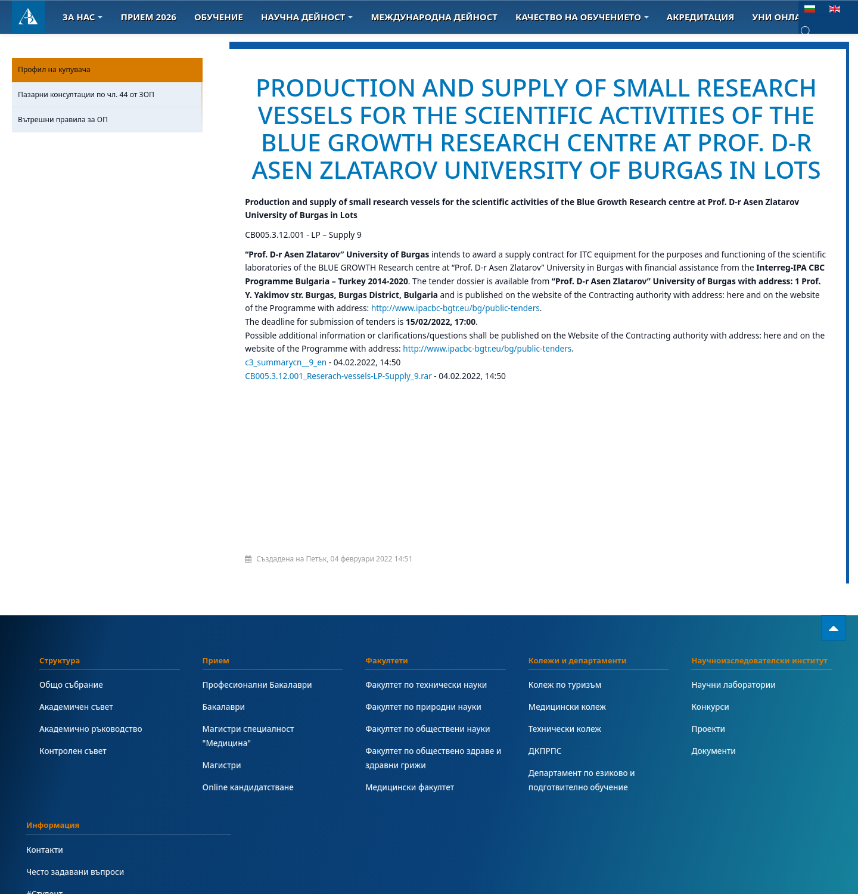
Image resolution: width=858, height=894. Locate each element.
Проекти (708, 756)
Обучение (218, 17)
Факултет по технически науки (427, 712)
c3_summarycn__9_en (286, 389)
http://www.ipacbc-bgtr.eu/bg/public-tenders (457, 336)
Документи (713, 778)
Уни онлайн (788, 17)
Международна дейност (434, 17)
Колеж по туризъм (566, 712)
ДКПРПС (545, 778)
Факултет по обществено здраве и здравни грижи (434, 785)
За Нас (82, 17)
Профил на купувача (54, 69)
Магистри (222, 792)
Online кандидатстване (249, 814)
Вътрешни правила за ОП (63, 119)
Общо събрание (71, 712)
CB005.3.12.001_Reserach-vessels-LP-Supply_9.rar (341, 403)
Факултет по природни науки (424, 734)
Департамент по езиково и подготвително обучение (583, 807)
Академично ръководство (91, 756)
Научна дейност (307, 17)
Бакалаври (224, 734)
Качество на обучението (582, 17)
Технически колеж (565, 756)
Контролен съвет (73, 778)
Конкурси (710, 734)
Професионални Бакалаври (258, 712)
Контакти (45, 876)
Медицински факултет (410, 814)
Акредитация (701, 17)
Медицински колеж (568, 734)
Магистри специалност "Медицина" (249, 763)
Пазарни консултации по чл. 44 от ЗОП (86, 94)
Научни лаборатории (734, 712)
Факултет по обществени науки (428, 756)
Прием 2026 (148, 17)
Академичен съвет (76, 734)
